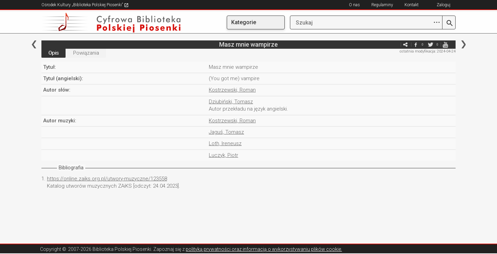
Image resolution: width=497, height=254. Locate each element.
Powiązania (86, 53)
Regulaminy (382, 4)
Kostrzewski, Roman (232, 90)
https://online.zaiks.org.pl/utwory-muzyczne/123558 (107, 179)
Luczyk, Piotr (223, 155)
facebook (415, 44)
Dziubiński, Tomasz (231, 101)
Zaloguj (443, 4)
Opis (53, 53)
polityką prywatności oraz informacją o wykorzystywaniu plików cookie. (264, 249)
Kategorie (243, 22)
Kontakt (412, 4)
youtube (445, 44)
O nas (354, 4)
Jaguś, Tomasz (226, 132)
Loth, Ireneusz (225, 143)
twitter (430, 44)
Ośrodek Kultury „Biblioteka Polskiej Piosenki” (85, 4)
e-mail (394, 44)
